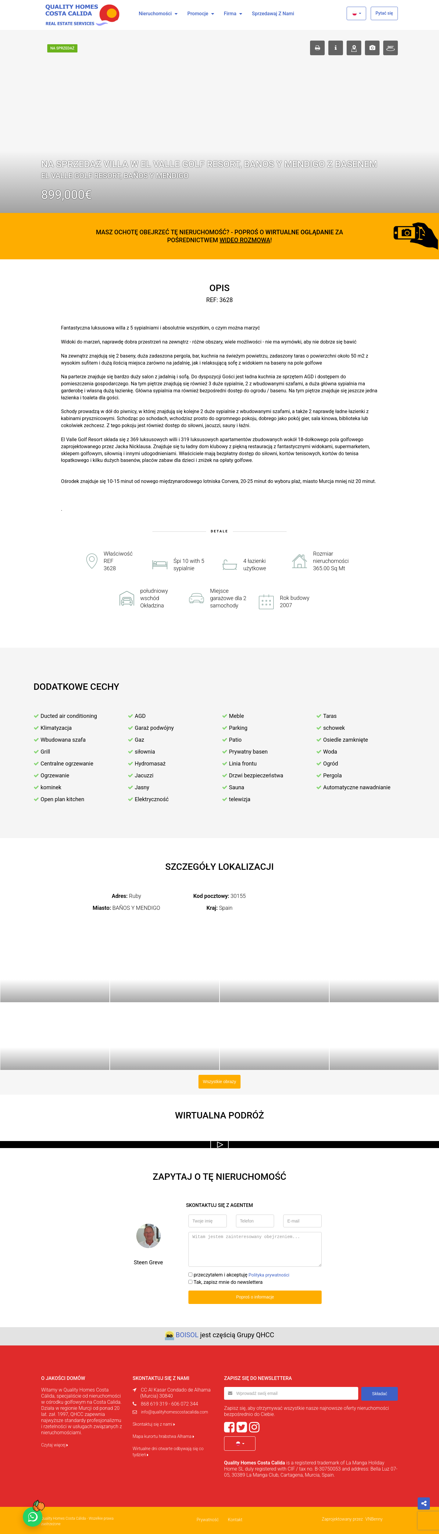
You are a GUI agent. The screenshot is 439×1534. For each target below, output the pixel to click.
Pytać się (384, 13)
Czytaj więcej (54, 1443)
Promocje (197, 13)
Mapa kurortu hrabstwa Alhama (163, 1434)
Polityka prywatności (270, 1274)
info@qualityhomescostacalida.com (174, 1410)
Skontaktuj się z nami (154, 1422)
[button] (356, 13)
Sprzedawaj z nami (273, 13)
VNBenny (374, 1517)
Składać (379, 1391)
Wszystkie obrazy (219, 1080)
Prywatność (208, 1518)
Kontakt (235, 1518)
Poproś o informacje (255, 1295)
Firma (230, 13)
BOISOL (187, 1333)
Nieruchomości (155, 13)
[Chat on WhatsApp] (32, 1517)
